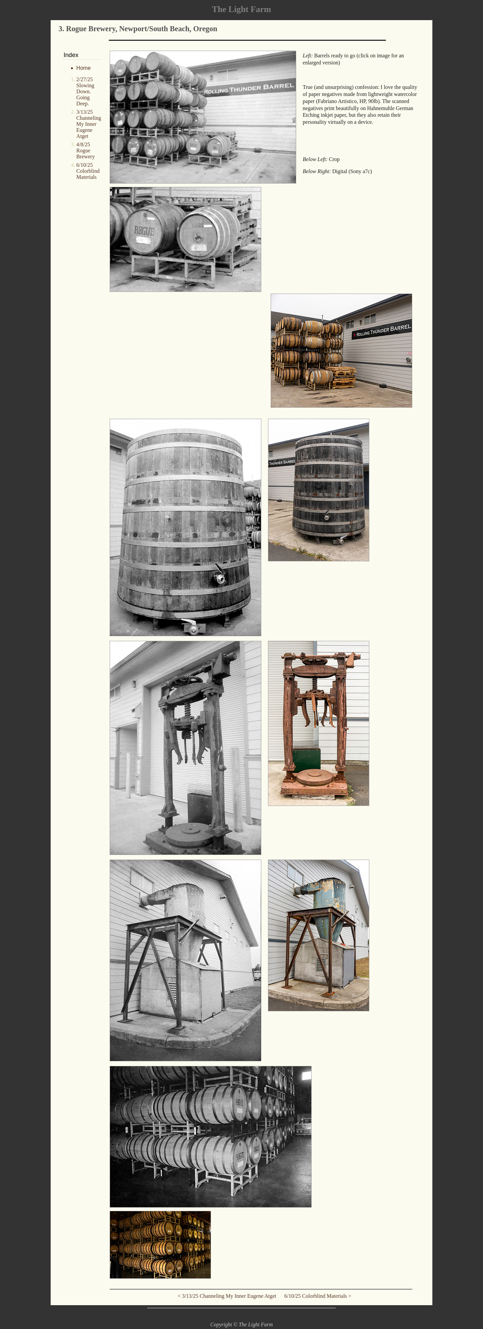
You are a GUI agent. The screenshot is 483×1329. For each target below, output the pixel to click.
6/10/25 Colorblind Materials (88, 171)
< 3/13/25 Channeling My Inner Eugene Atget (228, 1296)
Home (83, 68)
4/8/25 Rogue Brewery (85, 150)
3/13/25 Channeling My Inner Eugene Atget (88, 124)
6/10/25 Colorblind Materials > (316, 1296)
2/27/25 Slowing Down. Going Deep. (85, 91)
